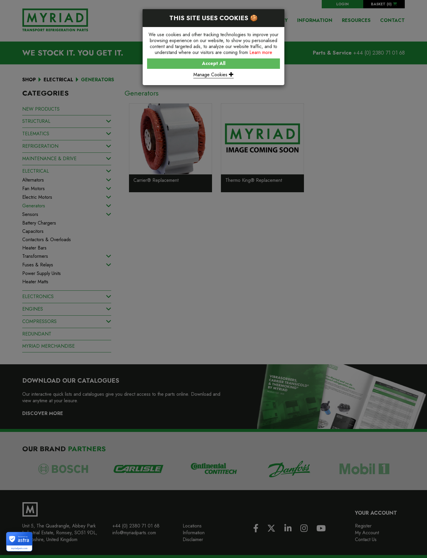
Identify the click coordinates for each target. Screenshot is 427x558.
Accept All (213, 63)
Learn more (260, 52)
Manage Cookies (213, 74)
